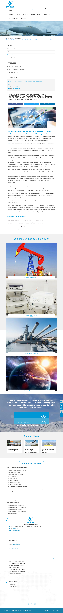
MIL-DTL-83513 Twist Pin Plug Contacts (15, 505)
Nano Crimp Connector (37, 493)
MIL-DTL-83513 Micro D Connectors (16, 66)
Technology (12, 590)
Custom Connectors (14, 575)
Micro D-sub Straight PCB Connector (15, 474)
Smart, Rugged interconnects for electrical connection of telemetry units (31, 450)
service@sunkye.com (13, 548)
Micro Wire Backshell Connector (14, 482)
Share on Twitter (31, 103)
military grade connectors (14, 220)
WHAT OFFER (31, 463)
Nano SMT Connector (36, 496)
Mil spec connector (13, 226)
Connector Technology (27, 425)
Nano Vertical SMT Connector (38, 498)
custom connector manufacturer (42, 226)
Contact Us (17, 9)
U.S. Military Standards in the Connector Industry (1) (48, 450)
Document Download (14, 592)
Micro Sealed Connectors (12, 480)
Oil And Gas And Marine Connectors (31, 277)
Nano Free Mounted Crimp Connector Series (41, 489)
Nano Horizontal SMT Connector (14, 495)
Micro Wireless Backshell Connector (14, 484)
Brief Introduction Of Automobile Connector (14, 450)
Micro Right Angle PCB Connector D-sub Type (16, 470)
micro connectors (13, 229)
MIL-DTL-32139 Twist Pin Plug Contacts (15, 509)
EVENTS (11, 14)
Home (18, 14)
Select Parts (47, 14)
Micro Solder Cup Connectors (13, 472)
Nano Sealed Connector (12, 496)
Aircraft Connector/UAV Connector (17, 569)
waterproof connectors (39, 223)
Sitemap (47, 610)
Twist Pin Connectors (12, 72)
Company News (18, 38)
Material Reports (11, 57)
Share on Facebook (16, 103)
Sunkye (10, 143)
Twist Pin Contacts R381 (12, 513)
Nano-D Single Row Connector (13, 491)
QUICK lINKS (13, 582)
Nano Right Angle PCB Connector (39, 495)
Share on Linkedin (47, 103)
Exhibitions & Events (12, 49)
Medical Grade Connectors (31, 315)
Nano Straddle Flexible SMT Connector (15, 498)
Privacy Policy (55, 610)
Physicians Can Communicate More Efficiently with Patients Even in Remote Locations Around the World (29, 39)
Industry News (10, 52)
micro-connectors (17, 186)
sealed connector (28, 220)
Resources (23, 18)
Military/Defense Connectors (31, 353)
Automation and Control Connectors (18, 577)
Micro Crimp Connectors (12, 476)
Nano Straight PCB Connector (13, 489)
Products (25, 14)
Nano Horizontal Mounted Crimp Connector (41, 491)
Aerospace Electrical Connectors (31, 390)
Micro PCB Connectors (12, 478)
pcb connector (12, 223)
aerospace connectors (25, 223)
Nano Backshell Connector (13, 493)
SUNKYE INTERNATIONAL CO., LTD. (19, 610)
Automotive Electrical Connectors (17, 563)
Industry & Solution (36, 14)
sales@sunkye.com (38, 9)
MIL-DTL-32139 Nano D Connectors (16, 69)
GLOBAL (10, 10)
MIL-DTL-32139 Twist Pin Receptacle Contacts (16, 511)
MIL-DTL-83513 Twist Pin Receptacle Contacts (16, 507)
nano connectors (40, 220)
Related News (31, 436)
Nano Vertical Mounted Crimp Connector (15, 500)
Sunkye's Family (13, 18)
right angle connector (26, 226)
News (10, 9)
